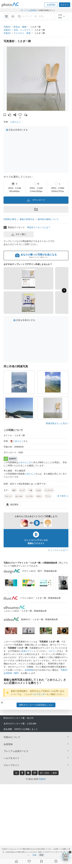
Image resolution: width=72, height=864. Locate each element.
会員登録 (29, 670)
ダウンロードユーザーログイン (35, 702)
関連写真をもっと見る (57, 423)
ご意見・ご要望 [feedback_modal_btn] (48, 773)
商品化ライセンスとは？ (38, 227)
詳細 (34, 855)
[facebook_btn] (22, 773)
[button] (51, 4)
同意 (41, 855)
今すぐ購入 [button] (18, 234)
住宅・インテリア (22, 30)
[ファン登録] (29, 861)
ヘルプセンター (39, 694)
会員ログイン (27, 651)
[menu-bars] (6, 16)
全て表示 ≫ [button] (62, 496)
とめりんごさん (25, 462)
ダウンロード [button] (36, 200)
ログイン (53, 651)
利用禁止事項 (10, 219)
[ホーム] (16, 861)
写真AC (7, 27)
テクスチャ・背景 (22, 33)
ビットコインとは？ (58, 550)
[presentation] (64, 582)
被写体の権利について (48, 219)
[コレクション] (41, 861)
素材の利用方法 (27, 219)
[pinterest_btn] (28, 773)
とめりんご (15, 122)
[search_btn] (19, 16)
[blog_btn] (35, 773)
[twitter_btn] (16, 773)
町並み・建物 (20, 27)
